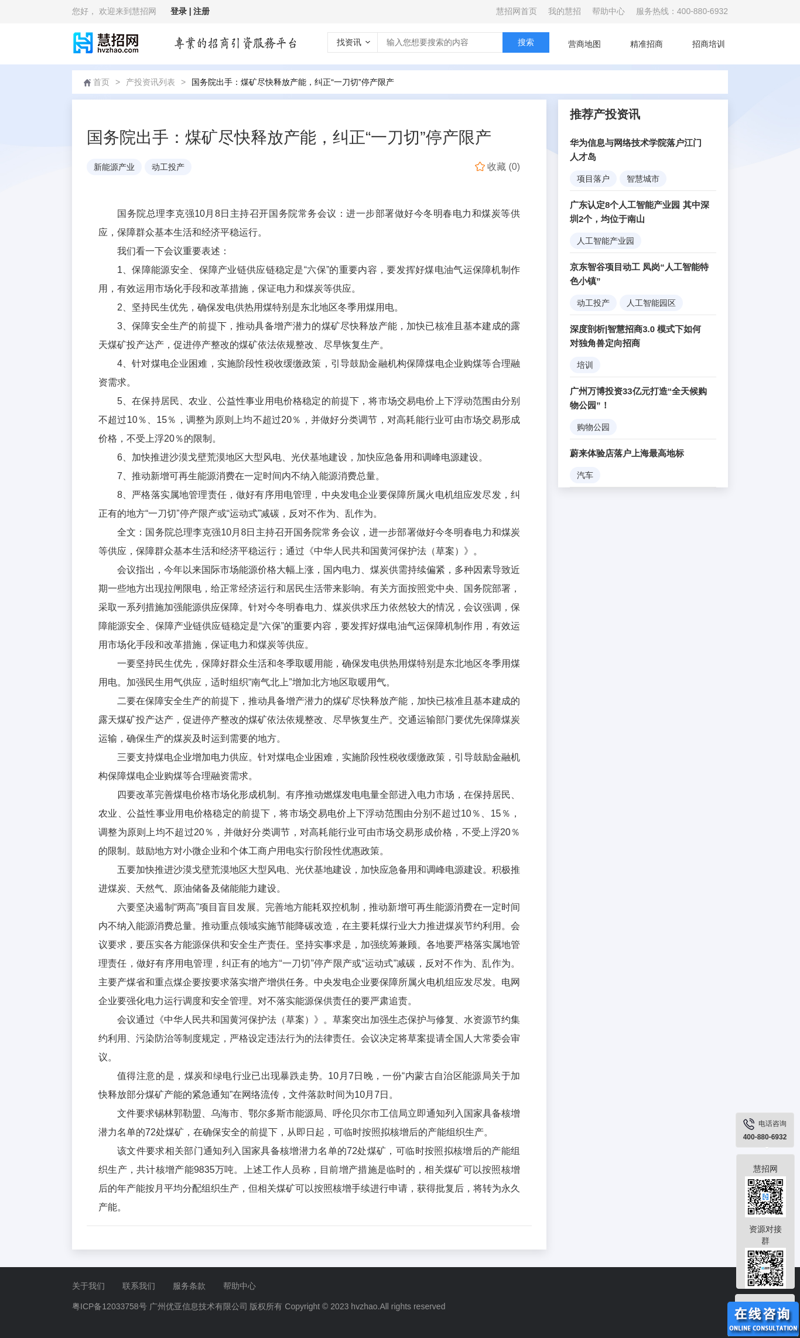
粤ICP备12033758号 (109, 1306)
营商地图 (584, 44)
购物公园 (593, 427)
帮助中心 (608, 11)
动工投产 (168, 167)
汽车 (585, 475)
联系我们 (138, 1286)
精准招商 (646, 44)
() (497, 167)
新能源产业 (114, 167)
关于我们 (88, 1286)
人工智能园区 (651, 303)
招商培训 (708, 44)
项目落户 (593, 178)
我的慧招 (564, 11)
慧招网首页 (516, 11)
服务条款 (189, 1286)
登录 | (182, 11)
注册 (201, 11)
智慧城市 (643, 178)
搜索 (526, 42)
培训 (585, 365)
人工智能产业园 (605, 240)
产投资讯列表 (150, 82)
